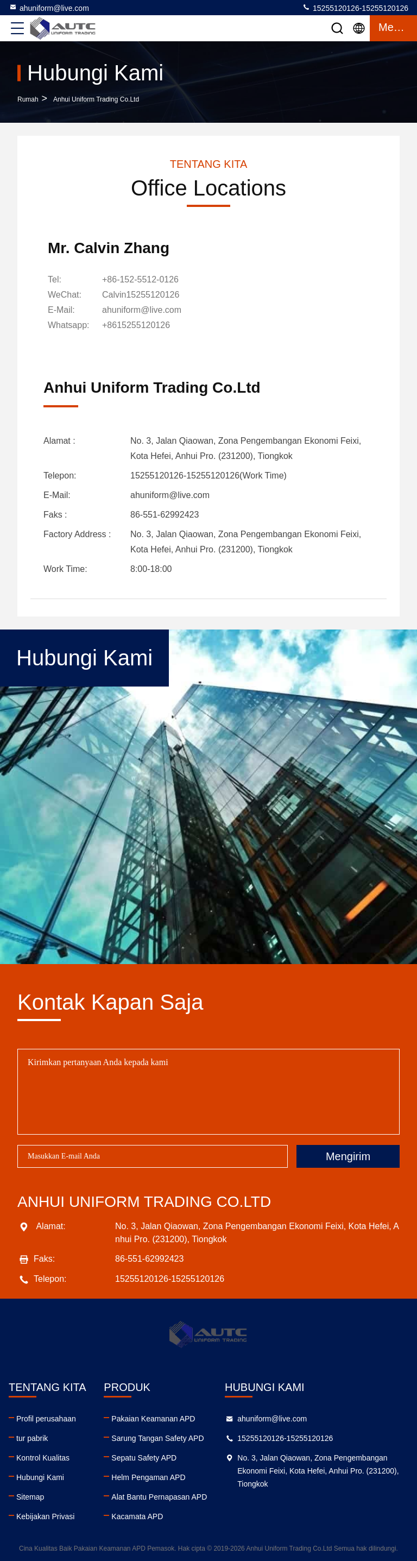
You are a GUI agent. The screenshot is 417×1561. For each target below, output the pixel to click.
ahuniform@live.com (49, 7)
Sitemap (30, 1497)
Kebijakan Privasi (45, 1516)
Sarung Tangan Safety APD (157, 1438)
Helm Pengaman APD (148, 1477)
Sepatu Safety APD (143, 1457)
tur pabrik (32, 1438)
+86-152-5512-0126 (140, 279)
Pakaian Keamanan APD (153, 1418)
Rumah (28, 99)
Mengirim (348, 1156)
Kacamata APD (137, 1516)
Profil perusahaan (46, 1418)
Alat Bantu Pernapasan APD (159, 1497)
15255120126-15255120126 (355, 7)
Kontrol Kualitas (43, 1457)
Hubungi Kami (40, 1477)
